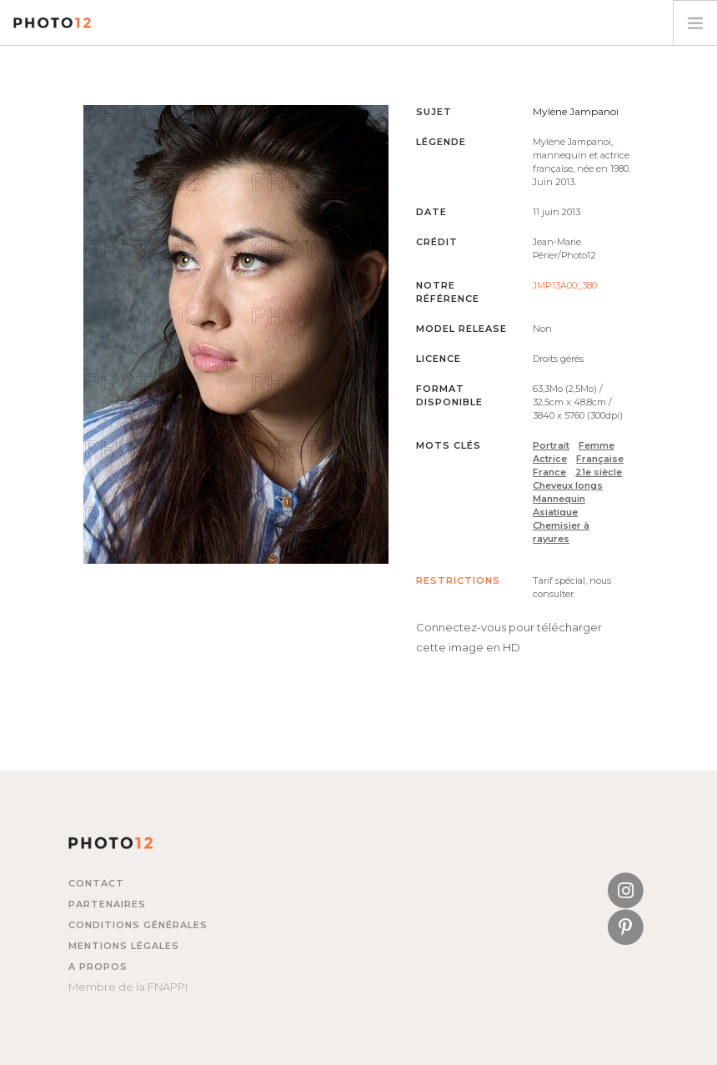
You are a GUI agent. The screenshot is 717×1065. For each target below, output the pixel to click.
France (549, 472)
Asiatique (555, 512)
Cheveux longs (568, 485)
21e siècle (598, 472)
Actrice (550, 459)
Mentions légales (123, 946)
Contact (96, 883)
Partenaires (107, 904)
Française (600, 459)
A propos (98, 966)
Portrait (551, 445)
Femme (596, 445)
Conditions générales (138, 925)
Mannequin (559, 499)
